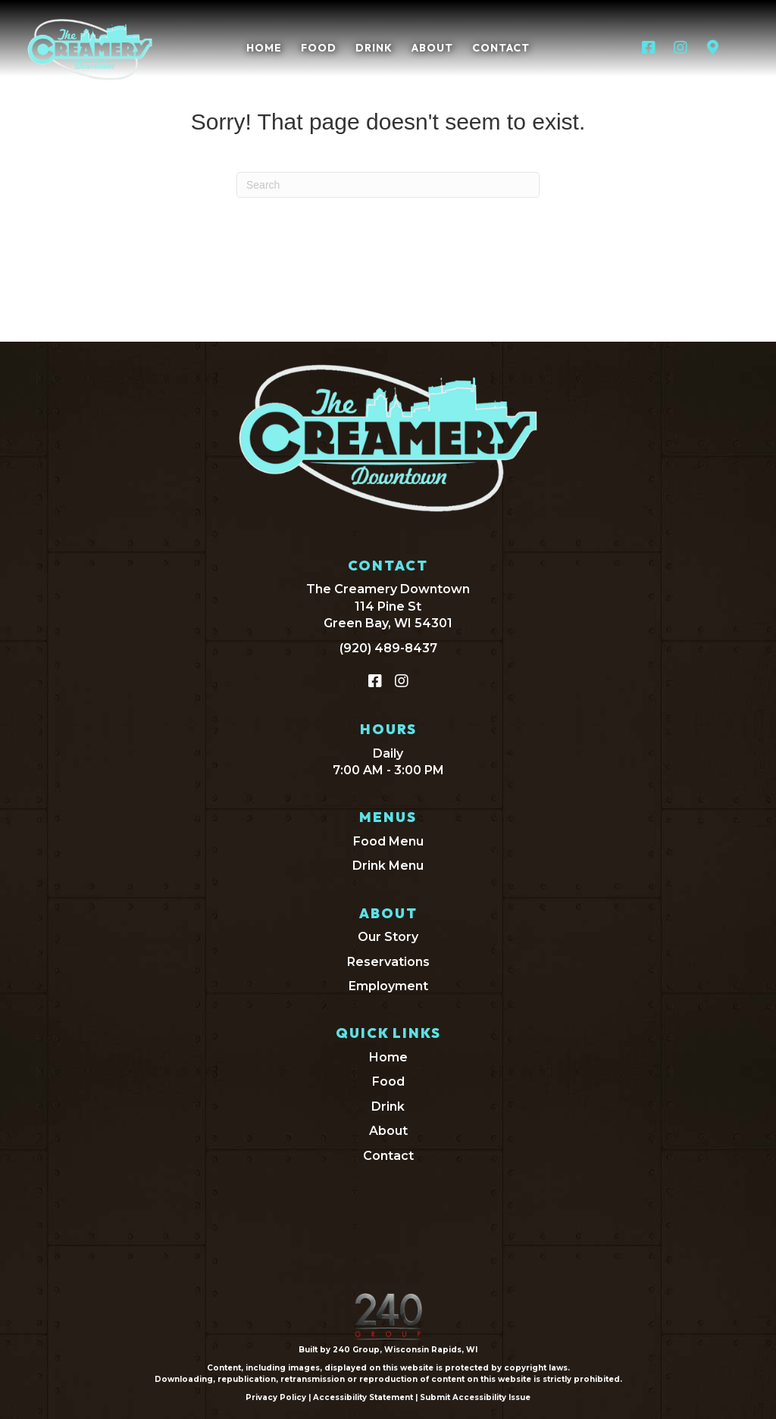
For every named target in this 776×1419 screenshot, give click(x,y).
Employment (388, 986)
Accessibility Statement (363, 1397)
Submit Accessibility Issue (475, 1397)
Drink (388, 1106)
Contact (388, 1156)
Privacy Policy (276, 1397)
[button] (649, 48)
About (388, 1131)
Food (388, 1081)
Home (388, 1057)
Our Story (388, 937)
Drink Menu (388, 865)
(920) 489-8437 (388, 648)
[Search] (388, 185)
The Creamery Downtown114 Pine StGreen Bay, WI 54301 (388, 606)
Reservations (388, 962)
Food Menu (388, 841)
